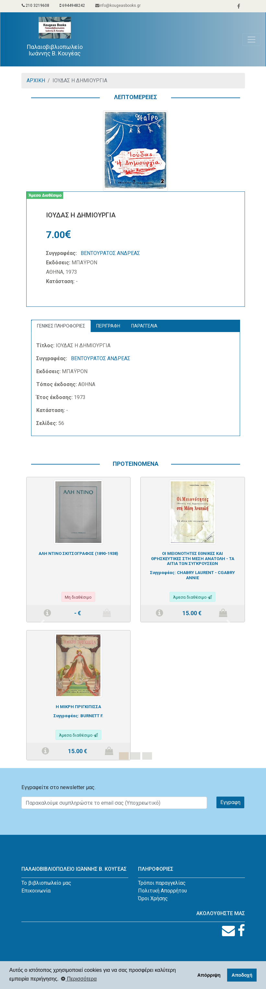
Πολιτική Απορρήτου (162, 891)
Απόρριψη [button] (209, 975)
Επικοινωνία (36, 891)
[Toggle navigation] (251, 39)
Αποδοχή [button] (242, 975)
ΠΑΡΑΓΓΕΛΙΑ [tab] (144, 325)
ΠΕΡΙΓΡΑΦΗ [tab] (108, 325)
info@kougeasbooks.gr (118, 5)
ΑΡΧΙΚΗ (36, 80)
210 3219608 (35, 5)
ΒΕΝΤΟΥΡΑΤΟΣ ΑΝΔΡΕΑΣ (110, 253)
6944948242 (72, 5)
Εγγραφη (230, 802)
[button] (42, 622)
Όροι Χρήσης (153, 898)
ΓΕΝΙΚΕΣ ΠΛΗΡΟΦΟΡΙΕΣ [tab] (61, 325)
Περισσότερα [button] (79, 979)
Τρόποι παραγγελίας (162, 883)
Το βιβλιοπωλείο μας (46, 883)
